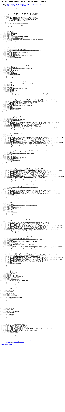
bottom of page (10, 5)
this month (24, 5)
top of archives (17, 5)
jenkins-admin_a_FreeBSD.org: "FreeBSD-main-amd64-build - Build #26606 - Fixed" (23, 4)
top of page (9, 407)
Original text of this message (6, 409)
